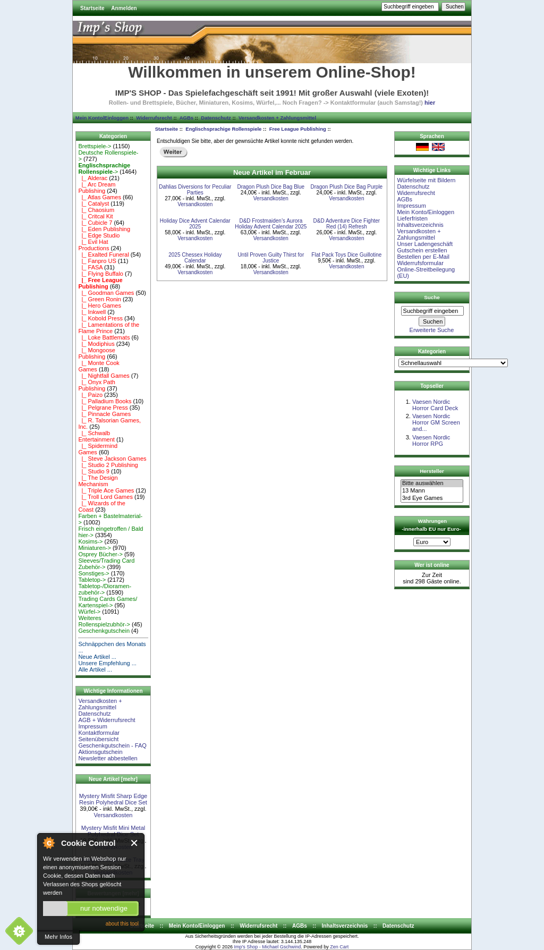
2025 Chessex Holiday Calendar (195, 258)
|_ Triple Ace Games (106, 490)
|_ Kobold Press (100, 318)
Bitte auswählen (432, 483)
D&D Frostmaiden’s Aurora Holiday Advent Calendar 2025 (271, 224)
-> (104, 168)
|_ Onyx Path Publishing (96, 385)
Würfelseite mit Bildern (426, 180)
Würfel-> (89, 611)
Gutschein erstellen (422, 250)
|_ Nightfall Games (103, 375)
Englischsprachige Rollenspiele (223, 129)
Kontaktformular (99, 733)
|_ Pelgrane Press (103, 407)
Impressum (92, 726)
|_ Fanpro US (97, 261)
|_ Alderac (92, 178)
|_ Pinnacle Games (104, 414)
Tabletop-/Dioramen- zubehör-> (104, 589)
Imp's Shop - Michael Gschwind (267, 946)
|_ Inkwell (92, 312)
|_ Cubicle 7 (95, 222)
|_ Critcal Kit (95, 216)
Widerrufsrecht (154, 118)
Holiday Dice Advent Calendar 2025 (195, 224)
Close (134, 842)
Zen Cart (339, 946)
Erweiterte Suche (432, 330)
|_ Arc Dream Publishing (96, 187)
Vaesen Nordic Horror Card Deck (435, 404)
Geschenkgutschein (104, 630)
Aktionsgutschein (100, 752)
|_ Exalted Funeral (103, 254)
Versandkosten (113, 815)
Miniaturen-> (94, 548)
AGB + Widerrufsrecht (106, 720)
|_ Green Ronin (99, 299)
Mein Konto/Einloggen (102, 118)
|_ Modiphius (96, 344)
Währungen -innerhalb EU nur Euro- (431, 525)
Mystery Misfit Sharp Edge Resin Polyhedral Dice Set (113, 799)
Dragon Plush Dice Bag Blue (270, 187)
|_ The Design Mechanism (97, 480)
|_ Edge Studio (99, 235)
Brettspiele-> (94, 146)
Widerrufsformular (420, 263)
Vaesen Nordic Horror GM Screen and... (436, 422)
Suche (432, 297)
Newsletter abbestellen (107, 758)
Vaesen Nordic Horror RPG (431, 440)
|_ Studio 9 (93, 471)
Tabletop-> (92, 579)
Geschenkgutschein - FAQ (112, 745)
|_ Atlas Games (99, 197)
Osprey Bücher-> (100, 554)
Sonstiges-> (93, 573)
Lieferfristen (412, 218)
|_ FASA (90, 267)
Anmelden (124, 8)
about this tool (122, 924)
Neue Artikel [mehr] (113, 779)
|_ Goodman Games (106, 293)
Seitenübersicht (98, 739)
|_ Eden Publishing (104, 229)
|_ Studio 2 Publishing (108, 465)
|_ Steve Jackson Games (112, 458)
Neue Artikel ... (97, 657)
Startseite (92, 8)
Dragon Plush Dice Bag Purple (347, 187)
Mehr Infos (58, 937)
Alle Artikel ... (95, 669)
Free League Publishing (297, 129)
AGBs (186, 118)
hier (429, 102)
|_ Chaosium (96, 210)
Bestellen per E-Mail (423, 256)
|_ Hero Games (99, 305)
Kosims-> (90, 541)
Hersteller (432, 471)
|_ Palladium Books (104, 401)
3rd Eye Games (432, 498)
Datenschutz (216, 118)
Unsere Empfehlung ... (107, 663)
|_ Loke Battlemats (104, 337)
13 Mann (432, 491)
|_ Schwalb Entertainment (96, 436)
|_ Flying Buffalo (100, 273)
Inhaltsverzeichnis (420, 225)
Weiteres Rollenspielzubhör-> (104, 621)
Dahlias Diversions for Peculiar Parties (195, 190)
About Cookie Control (48, 843)
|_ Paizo (90, 395)
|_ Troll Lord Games (105, 497)
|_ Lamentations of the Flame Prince (108, 327)
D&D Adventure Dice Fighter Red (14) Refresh (346, 224)
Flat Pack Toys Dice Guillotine (346, 255)
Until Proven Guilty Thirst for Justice (270, 258)
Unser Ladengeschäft (425, 244)
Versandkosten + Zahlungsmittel (277, 118)
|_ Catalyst (93, 203)
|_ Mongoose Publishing (96, 353)
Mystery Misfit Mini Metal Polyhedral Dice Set (113, 831)
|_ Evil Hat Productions (93, 245)
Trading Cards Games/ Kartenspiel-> (107, 602)
